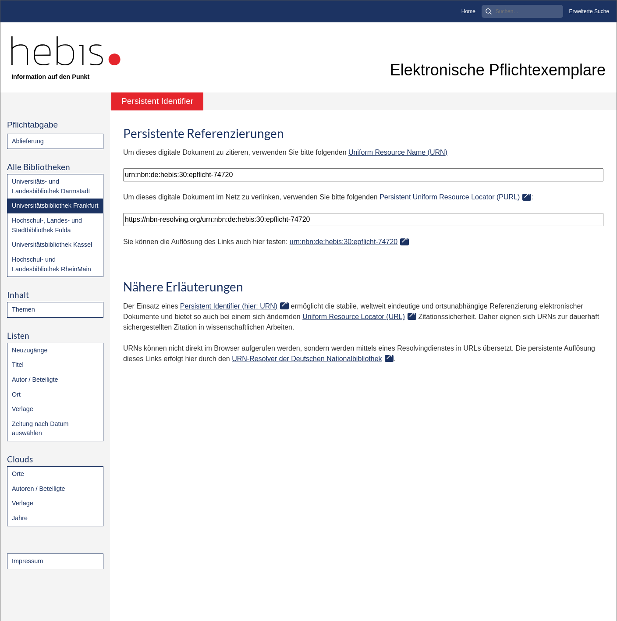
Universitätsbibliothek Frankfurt (55, 205)
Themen (23, 309)
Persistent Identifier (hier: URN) (228, 306)
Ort (16, 394)
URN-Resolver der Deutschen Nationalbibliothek (307, 358)
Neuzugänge (30, 350)
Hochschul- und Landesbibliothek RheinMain (51, 264)
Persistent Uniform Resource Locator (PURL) (449, 197)
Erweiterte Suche (589, 11)
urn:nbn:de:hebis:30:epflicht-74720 (343, 241)
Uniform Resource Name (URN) (397, 152)
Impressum (27, 560)
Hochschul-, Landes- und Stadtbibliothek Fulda (47, 225)
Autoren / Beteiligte (38, 488)
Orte (18, 473)
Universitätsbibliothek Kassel (52, 244)
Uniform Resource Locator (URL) (353, 316)
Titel (18, 364)
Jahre (20, 518)
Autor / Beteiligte (35, 379)
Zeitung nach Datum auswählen (40, 428)
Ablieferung (28, 141)
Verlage (22, 408)
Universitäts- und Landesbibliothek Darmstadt (51, 186)
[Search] (522, 11)
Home (468, 11)
